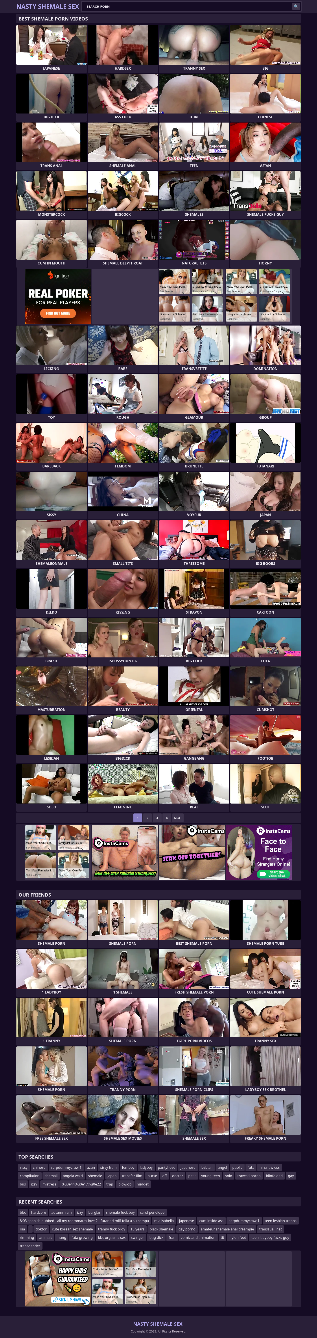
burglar (94, 1212)
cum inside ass (211, 1220)
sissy (24, 1167)
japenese (186, 1220)
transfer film (132, 1175)
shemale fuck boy (120, 1212)
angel (222, 1167)
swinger (137, 1237)
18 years (137, 1229)
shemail (51, 1175)
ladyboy (146, 1167)
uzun (91, 1167)
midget (143, 1184)
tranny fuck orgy (111, 1229)
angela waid (73, 1175)
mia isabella (164, 1220)
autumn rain (61, 1212)
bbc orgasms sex (112, 1237)
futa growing (82, 1237)
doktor (41, 1229)
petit (192, 1175)
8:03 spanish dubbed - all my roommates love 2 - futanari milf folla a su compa (84, 1220)
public (237, 1167)
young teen (210, 1175)
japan (112, 1175)
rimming (27, 1237)
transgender (30, 1245)
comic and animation (198, 1237)
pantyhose (166, 1167)
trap (109, 1184)
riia (22, 1229)
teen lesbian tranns (281, 1220)
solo (228, 1175)
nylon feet (237, 1237)
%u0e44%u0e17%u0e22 (81, 1184)
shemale (95, 1175)
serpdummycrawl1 (66, 1167)
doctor (177, 1175)
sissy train (108, 1167)
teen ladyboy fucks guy (270, 1237)
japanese (188, 1167)
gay (291, 1175)
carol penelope (152, 1212)
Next (178, 818)
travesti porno (249, 1175)
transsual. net (270, 1229)
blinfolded (274, 1175)
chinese (39, 1167)
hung (61, 1237)
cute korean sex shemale (72, 1229)
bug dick (156, 1237)
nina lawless (270, 1167)
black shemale (161, 1229)
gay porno (187, 1229)
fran (172, 1237)
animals (45, 1237)
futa (251, 1167)
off (164, 1175)
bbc (23, 1212)
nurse (152, 1175)
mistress (49, 1184)
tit (222, 1237)
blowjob (125, 1184)
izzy (34, 1184)
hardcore (38, 1212)
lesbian (207, 1167)
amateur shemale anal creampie (227, 1229)
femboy (128, 1167)
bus (23, 1184)
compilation (29, 1175)
